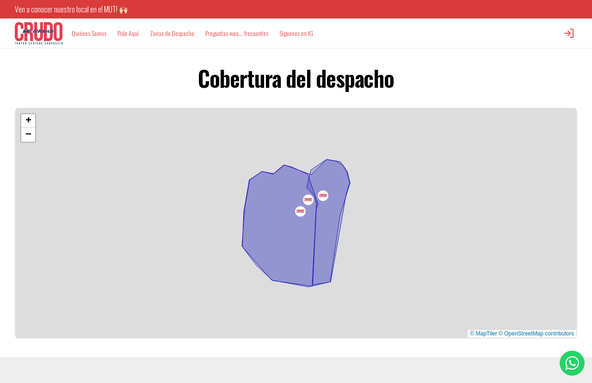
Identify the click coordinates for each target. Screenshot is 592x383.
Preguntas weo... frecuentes (236, 33)
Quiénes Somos (89, 33)
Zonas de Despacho (172, 33)
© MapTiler (483, 333)
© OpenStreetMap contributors (536, 333)
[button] (300, 211)
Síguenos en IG (296, 33)
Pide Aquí (128, 33)
